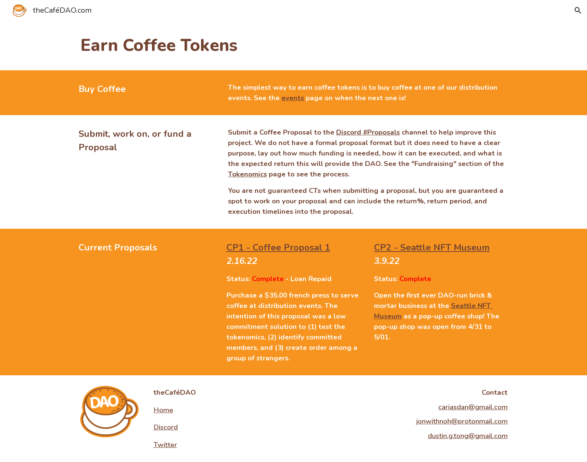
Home (163, 410)
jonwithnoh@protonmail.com (462, 421)
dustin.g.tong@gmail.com (468, 436)
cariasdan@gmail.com (473, 407)
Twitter (165, 445)
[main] (293, 45)
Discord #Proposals (368, 132)
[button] (578, 10)
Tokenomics (247, 174)
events (293, 98)
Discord (165, 427)
